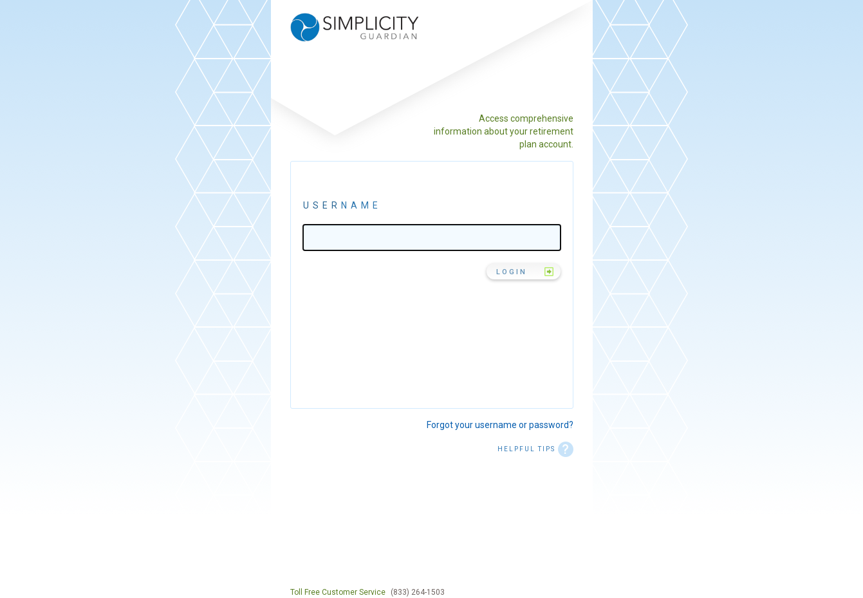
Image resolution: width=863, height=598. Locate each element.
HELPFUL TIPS (535, 449)
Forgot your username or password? (500, 425)
